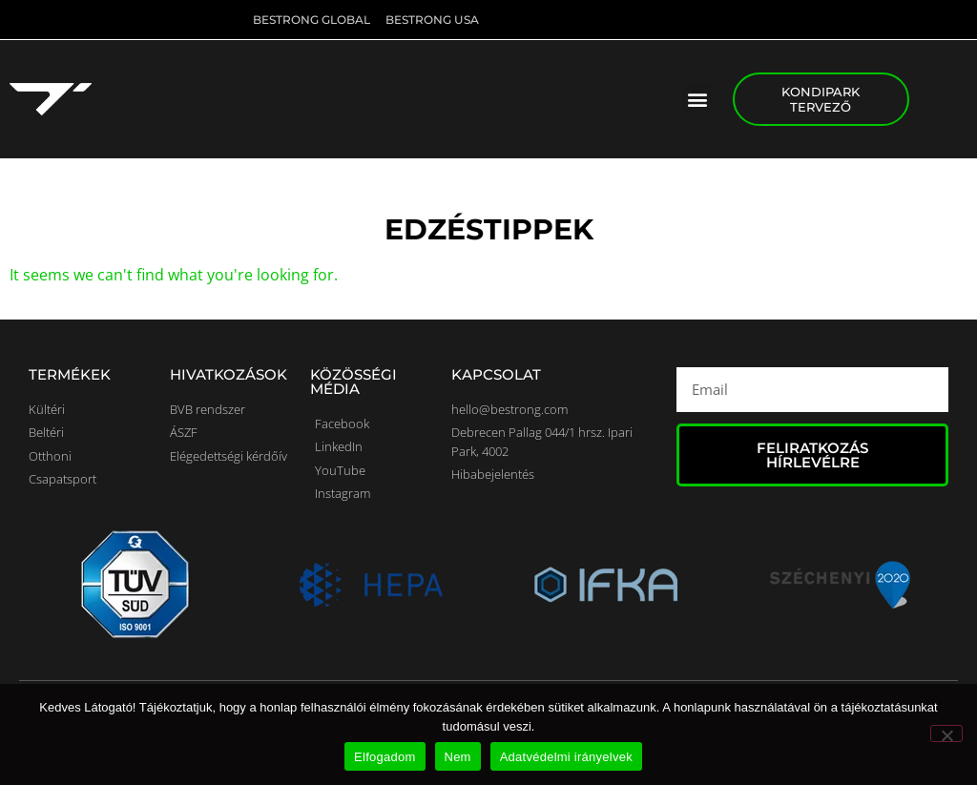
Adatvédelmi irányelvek (566, 757)
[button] (698, 98)
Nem (458, 757)
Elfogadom (384, 757)
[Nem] (946, 733)
